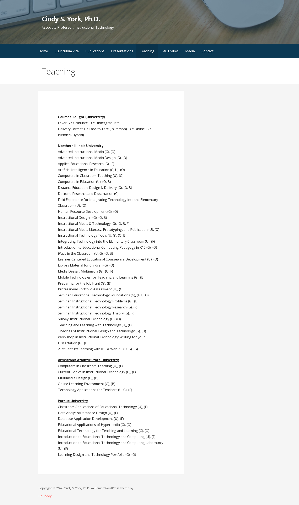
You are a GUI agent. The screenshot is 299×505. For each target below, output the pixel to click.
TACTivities (170, 51)
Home (43, 51)
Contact (207, 51)
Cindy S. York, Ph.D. (71, 18)
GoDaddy (44, 496)
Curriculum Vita (67, 51)
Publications (94, 51)
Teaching (147, 51)
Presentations (122, 51)
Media (190, 51)
